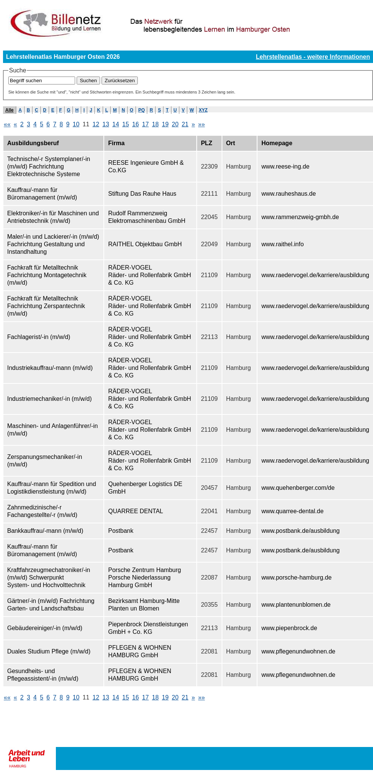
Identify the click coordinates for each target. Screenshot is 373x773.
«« (7, 124)
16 (135, 124)
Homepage (276, 143)
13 (105, 124)
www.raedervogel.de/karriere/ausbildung (315, 275)
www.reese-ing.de (285, 166)
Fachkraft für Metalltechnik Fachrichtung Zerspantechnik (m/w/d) (46, 306)
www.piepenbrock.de (289, 628)
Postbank (120, 531)
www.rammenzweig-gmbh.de (300, 217)
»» (201, 124)
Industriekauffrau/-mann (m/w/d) (49, 368)
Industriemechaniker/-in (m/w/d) (49, 399)
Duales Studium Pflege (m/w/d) (49, 651)
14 (115, 124)
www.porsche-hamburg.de (296, 577)
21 (185, 124)
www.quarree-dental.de (292, 511)
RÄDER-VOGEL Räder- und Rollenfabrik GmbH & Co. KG (149, 275)
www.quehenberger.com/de (297, 488)
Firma (116, 143)
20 (175, 124)
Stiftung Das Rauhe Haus (142, 193)
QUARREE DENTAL (135, 511)
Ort (230, 143)
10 (75, 124)
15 (125, 124)
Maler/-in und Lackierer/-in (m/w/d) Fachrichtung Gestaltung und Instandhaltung (53, 244)
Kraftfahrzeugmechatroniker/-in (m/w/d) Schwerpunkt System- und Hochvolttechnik (48, 577)
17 (145, 124)
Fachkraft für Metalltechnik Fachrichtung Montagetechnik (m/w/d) (46, 275)
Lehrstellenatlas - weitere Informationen (313, 57)
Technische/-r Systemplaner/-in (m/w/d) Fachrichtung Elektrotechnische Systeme (48, 166)
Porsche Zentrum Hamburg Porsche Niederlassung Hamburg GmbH (144, 577)
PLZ (206, 143)
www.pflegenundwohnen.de (298, 651)
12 (95, 124)
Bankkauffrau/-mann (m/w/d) (45, 531)
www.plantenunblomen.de (295, 604)
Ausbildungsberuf (33, 143)
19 (165, 124)
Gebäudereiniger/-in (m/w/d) (44, 628)
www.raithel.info (282, 244)
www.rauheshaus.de (288, 193)
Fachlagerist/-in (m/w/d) (38, 337)
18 (155, 124)
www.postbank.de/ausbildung (300, 531)
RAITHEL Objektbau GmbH (145, 244)
